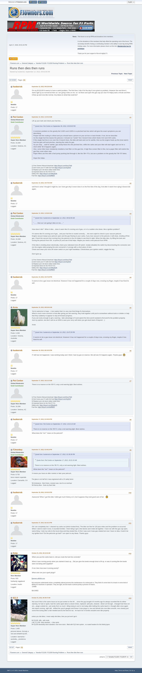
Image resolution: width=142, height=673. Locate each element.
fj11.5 (15, 598)
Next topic (128, 74)
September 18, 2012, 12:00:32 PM (42, 492)
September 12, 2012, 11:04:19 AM (42, 117)
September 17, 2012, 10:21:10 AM (42, 380)
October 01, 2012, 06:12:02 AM (41, 553)
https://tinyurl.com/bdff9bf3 (46, 176)
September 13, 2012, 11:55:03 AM (42, 213)
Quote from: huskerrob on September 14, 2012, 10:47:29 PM (55, 332)
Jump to (102, 657)
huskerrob (17, 87)
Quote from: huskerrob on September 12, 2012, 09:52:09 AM (55, 218)
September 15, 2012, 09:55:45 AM (42, 307)
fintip (15, 553)
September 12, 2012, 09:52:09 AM (42, 86)
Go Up (11, 647)
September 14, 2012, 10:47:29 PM (42, 277)
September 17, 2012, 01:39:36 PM (42, 419)
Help (116, 670)
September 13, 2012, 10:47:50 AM (42, 183)
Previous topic (117, 74)
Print (130, 80)
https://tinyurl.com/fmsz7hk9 (63, 166)
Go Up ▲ (132, 670)
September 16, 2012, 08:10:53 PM (42, 350)
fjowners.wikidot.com (38, 578)
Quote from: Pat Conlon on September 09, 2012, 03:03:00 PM (55, 126)
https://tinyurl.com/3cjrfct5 (62, 168)
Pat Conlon (18, 117)
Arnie (15, 307)
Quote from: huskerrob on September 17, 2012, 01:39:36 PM (55, 454)
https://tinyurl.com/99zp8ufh (48, 174)
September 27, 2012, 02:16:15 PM (42, 522)
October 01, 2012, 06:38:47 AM (41, 597)
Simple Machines (23, 670)
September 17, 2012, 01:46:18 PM (42, 449)
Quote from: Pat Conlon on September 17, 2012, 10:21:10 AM (55, 424)
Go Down (12, 80)
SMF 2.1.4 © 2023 (12, 670)
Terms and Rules (123, 670)
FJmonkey (17, 450)
